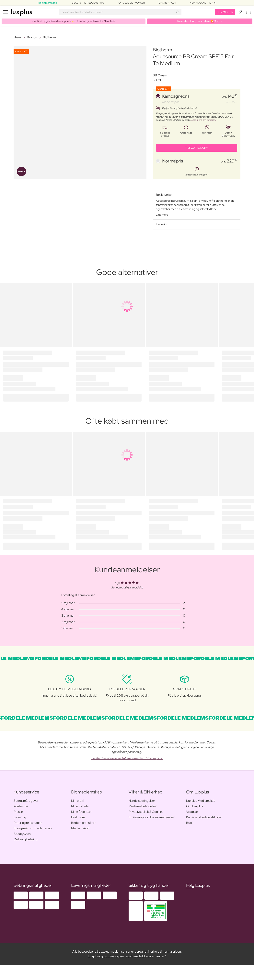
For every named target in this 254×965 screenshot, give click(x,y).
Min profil (77, 801)
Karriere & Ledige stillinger (204, 817)
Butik (189, 823)
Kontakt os (21, 806)
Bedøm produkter (83, 823)
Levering (20, 817)
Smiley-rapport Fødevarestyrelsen (152, 817)
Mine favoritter (81, 812)
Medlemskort (80, 828)
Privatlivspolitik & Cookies (146, 812)
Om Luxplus (194, 806)
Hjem (17, 37)
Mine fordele (79, 806)
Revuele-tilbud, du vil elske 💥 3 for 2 (199, 21)
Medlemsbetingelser (143, 806)
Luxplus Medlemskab (200, 801)
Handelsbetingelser (142, 801)
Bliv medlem (225, 12)
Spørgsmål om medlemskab (33, 828)
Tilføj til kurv (196, 147)
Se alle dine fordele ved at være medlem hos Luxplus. (127, 758)
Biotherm (49, 37)
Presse (18, 812)
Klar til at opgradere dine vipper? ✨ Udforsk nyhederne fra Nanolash (73, 21)
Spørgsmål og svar (26, 801)
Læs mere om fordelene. (204, 120)
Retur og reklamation (28, 823)
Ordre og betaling (25, 839)
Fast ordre (78, 817)
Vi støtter (192, 812)
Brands (32, 37)
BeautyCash (22, 834)
